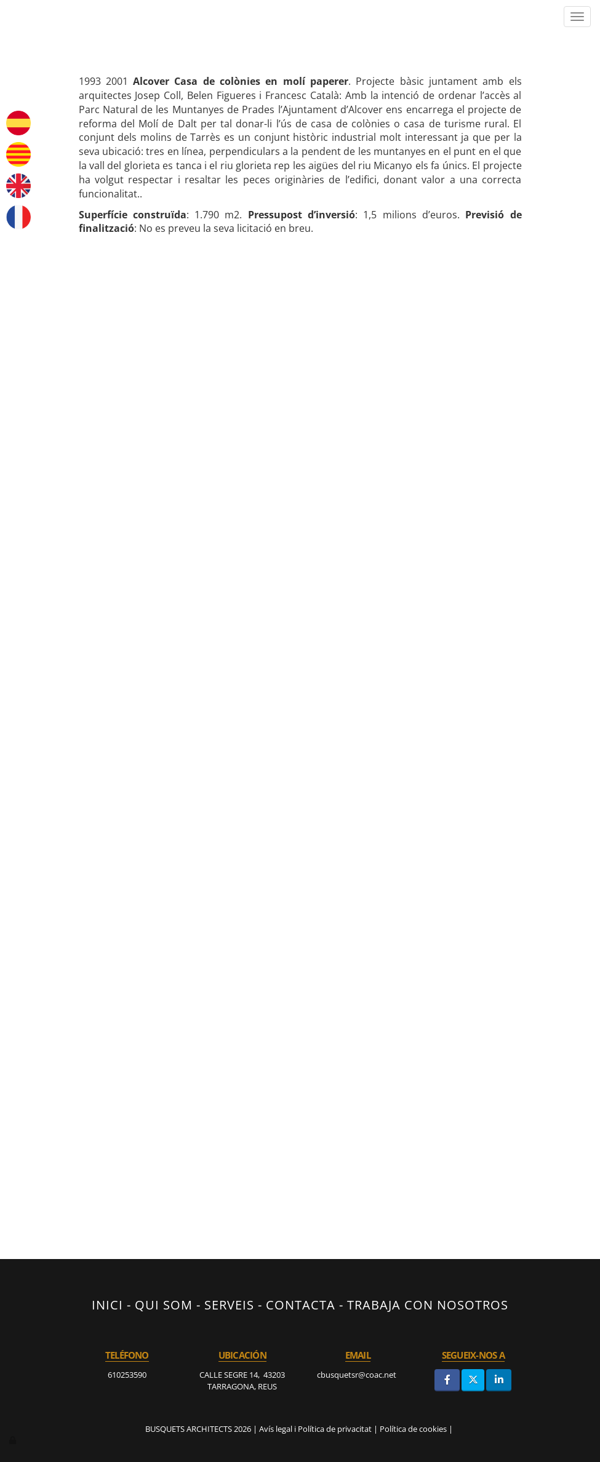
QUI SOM (164, 1304)
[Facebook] (447, 1380)
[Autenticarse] (13, 1439)
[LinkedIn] (498, 1380)
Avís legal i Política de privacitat (315, 1428)
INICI (107, 1304)
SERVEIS (229, 1304)
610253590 (127, 1374)
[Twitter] (473, 1380)
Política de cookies (413, 1428)
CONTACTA (300, 1304)
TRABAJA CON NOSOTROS (427, 1304)
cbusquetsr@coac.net (357, 1374)
